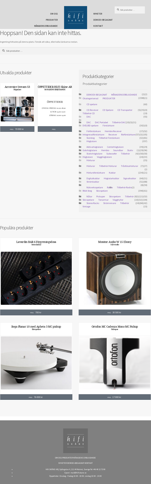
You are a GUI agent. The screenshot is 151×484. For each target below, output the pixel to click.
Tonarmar (103, 199)
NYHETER (97, 13)
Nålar (89, 196)
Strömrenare (109, 203)
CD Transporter (124, 109)
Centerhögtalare (115, 146)
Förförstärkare (94, 131)
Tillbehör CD (89, 113)
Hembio (105, 150)
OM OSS (54, 13)
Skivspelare (102, 190)
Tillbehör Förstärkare (109, 137)
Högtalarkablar (111, 178)
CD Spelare (107, 109)
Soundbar (118, 150)
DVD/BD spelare (90, 125)
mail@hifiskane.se (78, 472)
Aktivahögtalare (95, 146)
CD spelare (92, 104)
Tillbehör (124, 203)
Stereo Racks (93, 203)
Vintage (86, 206)
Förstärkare (108, 125)
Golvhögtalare (90, 150)
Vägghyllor (118, 199)
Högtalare (17, 89)
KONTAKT (98, 26)
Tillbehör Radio (124, 187)
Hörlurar (91, 160)
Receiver (113, 134)
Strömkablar (93, 181)
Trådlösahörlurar (129, 165)
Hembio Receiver (113, 131)
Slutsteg (91, 137)
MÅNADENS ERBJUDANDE (46, 26)
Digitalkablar (93, 178)
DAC (89, 116)
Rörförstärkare (128, 134)
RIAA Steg (87, 190)
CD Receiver (92, 109)
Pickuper (100, 196)
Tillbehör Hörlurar (108, 165)
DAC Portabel (101, 122)
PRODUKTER (52, 19)
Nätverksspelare (95, 187)
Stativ (130, 150)
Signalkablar (129, 178)
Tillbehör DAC (119, 122)
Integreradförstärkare (93, 134)
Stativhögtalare (94, 153)
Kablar (112, 172)
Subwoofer (111, 153)
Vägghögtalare (104, 156)
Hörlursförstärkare (96, 172)
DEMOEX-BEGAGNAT (103, 19)
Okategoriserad (90, 98)
